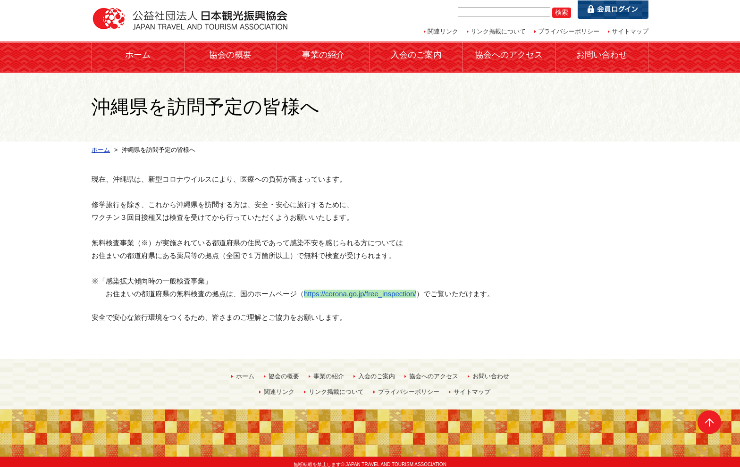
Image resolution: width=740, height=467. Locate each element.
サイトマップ (630, 31)
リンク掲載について (498, 31)
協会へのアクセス (509, 54)
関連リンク (443, 31)
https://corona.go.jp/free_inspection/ (360, 288)
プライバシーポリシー (568, 31)
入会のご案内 (416, 54)
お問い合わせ (601, 54)
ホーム (137, 54)
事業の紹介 (323, 54)
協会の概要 (230, 54)
